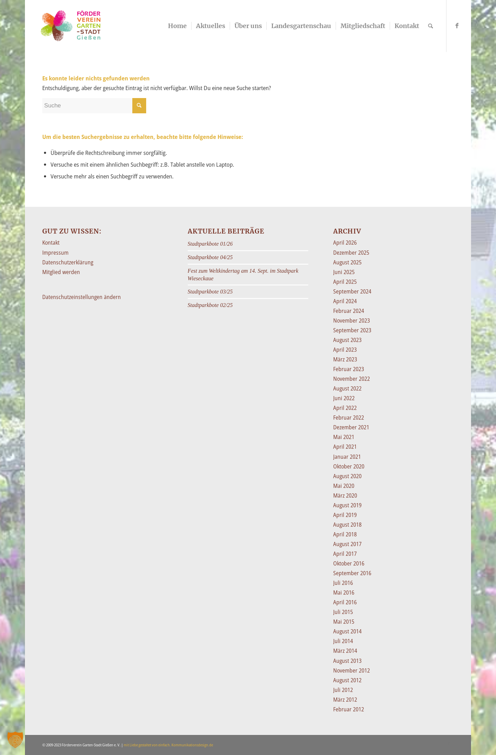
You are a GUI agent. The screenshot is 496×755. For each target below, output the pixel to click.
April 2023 (345, 349)
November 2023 (351, 320)
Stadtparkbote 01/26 (210, 244)
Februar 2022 (348, 417)
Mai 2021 (343, 437)
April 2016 (345, 602)
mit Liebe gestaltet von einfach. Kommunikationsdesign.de (168, 744)
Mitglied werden (61, 272)
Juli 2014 (343, 641)
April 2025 (345, 282)
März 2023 (345, 359)
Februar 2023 (348, 369)
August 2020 (347, 476)
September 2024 (352, 291)
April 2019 (345, 515)
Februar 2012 (348, 709)
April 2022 (345, 408)
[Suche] (430, 26)
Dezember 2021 (351, 427)
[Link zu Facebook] (457, 25)
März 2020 (345, 495)
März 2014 (345, 651)
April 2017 (345, 554)
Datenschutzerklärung (67, 262)
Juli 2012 (343, 690)
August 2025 (347, 262)
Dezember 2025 (351, 252)
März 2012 (345, 699)
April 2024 (345, 301)
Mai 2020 (343, 486)
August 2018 (347, 524)
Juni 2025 (344, 272)
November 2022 (351, 379)
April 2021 (345, 446)
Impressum (55, 252)
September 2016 (352, 573)
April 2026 (345, 242)
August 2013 (347, 661)
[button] (15, 740)
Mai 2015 (343, 621)
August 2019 (347, 505)
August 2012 (347, 680)
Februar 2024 (348, 311)
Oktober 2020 (348, 466)
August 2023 (347, 340)
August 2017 (347, 544)
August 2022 (347, 388)
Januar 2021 (347, 456)
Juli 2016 (343, 583)
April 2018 (345, 534)
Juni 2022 (344, 398)
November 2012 (351, 670)
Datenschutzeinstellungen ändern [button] (81, 297)
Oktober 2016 (348, 563)
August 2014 (347, 631)
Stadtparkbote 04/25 (210, 257)
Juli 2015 (343, 612)
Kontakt (51, 242)
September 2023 (352, 330)
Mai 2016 (343, 592)
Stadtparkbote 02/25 (210, 305)
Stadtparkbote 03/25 (210, 292)
